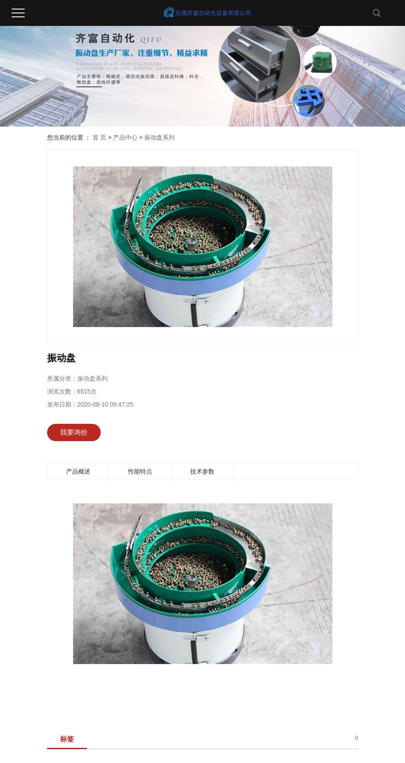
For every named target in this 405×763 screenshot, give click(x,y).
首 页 (99, 137)
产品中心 (125, 137)
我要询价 (74, 432)
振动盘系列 (159, 137)
